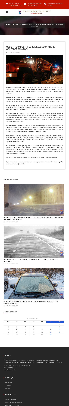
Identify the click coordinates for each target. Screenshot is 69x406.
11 (25, 329)
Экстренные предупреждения (13, 402)
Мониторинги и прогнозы (12, 405)
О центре (8, 385)
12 (33, 329)
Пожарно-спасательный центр (34, 12)
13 (42, 329)
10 (16, 329)
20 (42, 332)
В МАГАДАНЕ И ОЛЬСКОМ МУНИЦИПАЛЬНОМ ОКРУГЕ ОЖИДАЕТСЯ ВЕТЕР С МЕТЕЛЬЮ (31, 260)
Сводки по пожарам (14, 52)
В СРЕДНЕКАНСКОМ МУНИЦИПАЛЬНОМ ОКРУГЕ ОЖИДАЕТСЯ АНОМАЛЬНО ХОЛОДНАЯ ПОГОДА (31, 302)
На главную (8, 382)
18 (25, 332)
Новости (15, 222)
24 (16, 334)
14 (50, 329)
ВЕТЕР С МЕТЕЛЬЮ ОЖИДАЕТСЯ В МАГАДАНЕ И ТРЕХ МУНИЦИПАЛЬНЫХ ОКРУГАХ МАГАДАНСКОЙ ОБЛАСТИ (33, 218)
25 (25, 334)
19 (33, 332)
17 (16, 332)
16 (8, 332)
